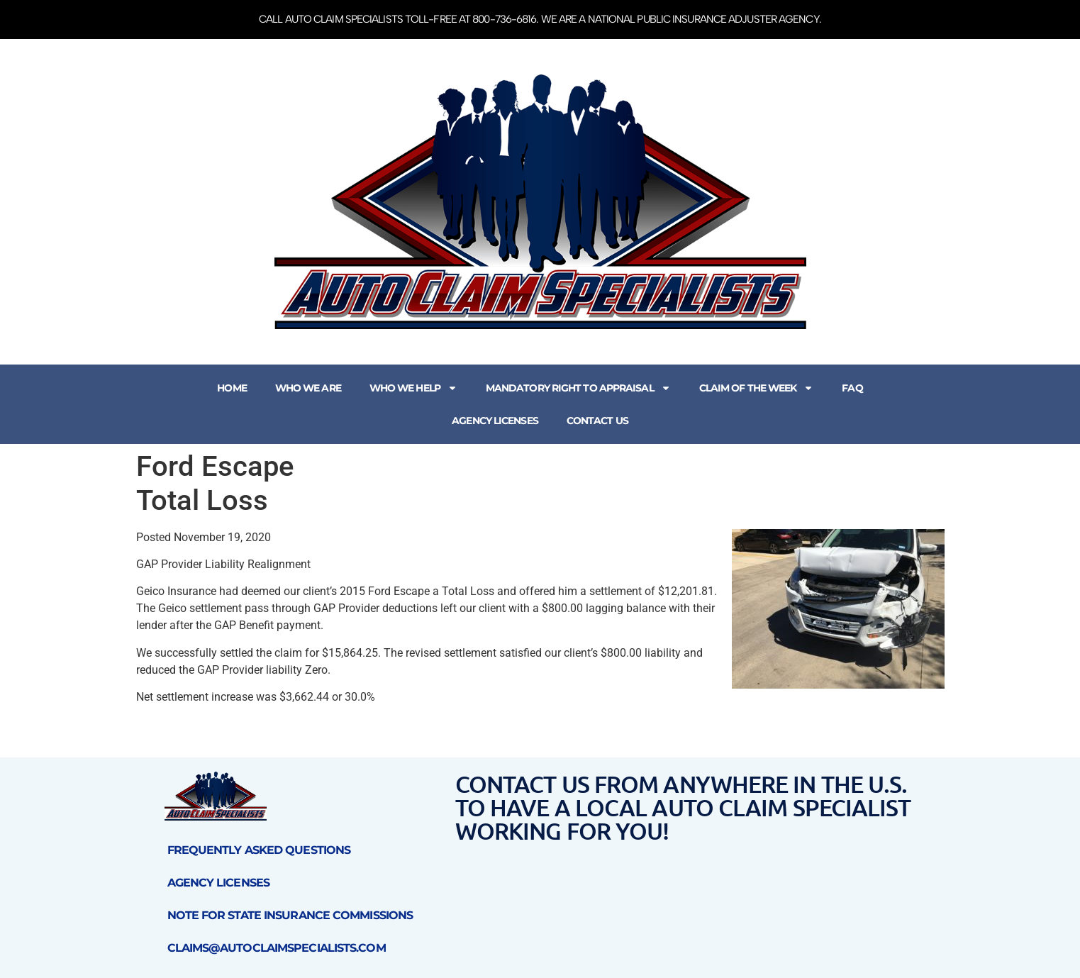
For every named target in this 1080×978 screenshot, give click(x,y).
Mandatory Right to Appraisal (578, 388)
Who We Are (308, 388)
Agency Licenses (495, 420)
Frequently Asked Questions (259, 850)
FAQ (852, 388)
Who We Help (413, 388)
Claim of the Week (756, 388)
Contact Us (597, 420)
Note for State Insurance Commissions (290, 915)
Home (231, 388)
